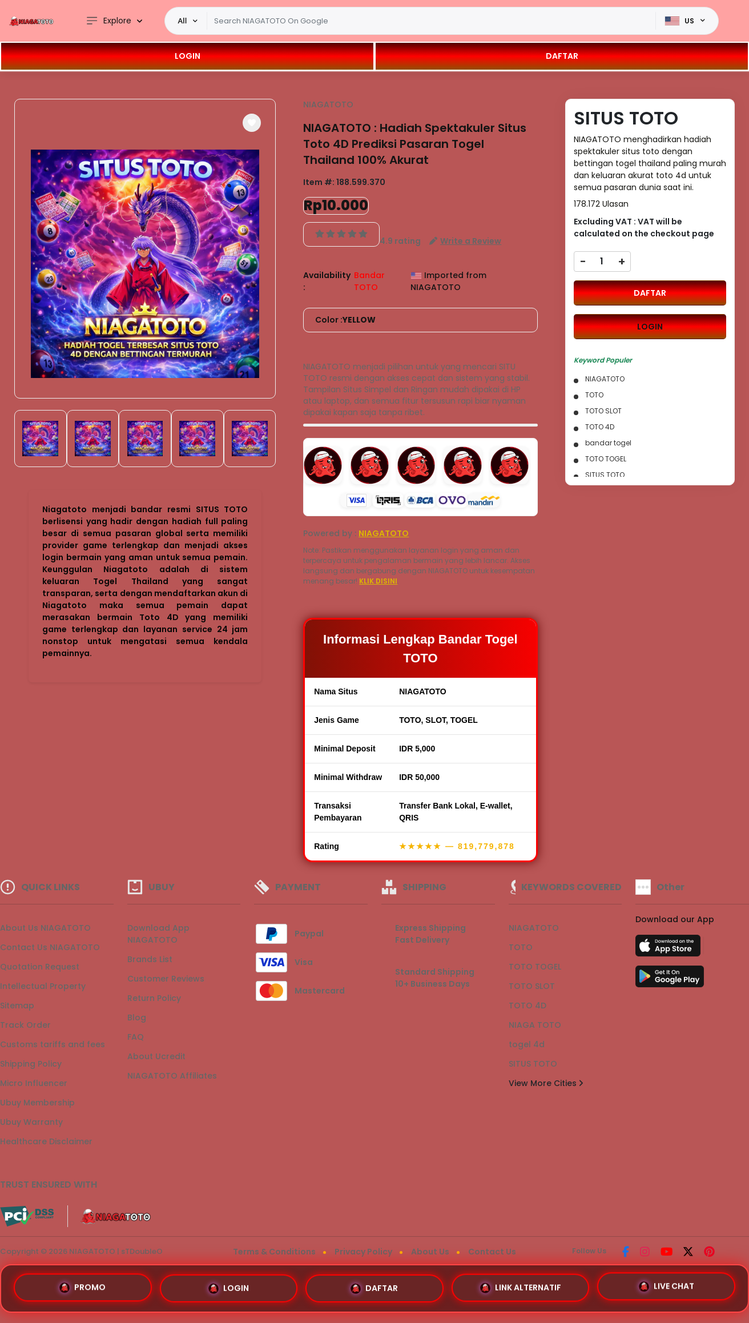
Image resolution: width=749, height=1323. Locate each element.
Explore (108, 20)
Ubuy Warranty (31, 1122)
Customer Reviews (165, 978)
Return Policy (154, 998)
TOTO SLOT (532, 986)
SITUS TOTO (533, 1063)
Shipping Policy (31, 1063)
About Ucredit (156, 1056)
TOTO (521, 947)
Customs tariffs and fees (52, 1044)
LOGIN (187, 56)
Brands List (149, 959)
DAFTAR (562, 56)
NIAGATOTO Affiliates (172, 1075)
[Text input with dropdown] (431, 21)
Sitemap (17, 1005)
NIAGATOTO (328, 104)
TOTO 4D (527, 1005)
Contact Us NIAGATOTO (50, 947)
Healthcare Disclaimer (46, 1141)
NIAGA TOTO (535, 1025)
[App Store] (669, 949)
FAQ (135, 1037)
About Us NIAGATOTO (45, 928)
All (182, 20)
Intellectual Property (43, 986)
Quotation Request (39, 966)
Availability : (327, 281)
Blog (136, 1017)
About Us (430, 1251)
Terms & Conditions (274, 1251)
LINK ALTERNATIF (520, 1285)
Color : (345, 320)
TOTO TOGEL (535, 966)
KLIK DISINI (378, 581)
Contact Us (492, 1251)
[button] (252, 123)
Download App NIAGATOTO (158, 934)
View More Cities (546, 1083)
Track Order (25, 1025)
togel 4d (527, 1044)
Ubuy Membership (37, 1102)
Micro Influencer (33, 1083)
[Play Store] (669, 980)
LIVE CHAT (666, 1284)
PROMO (82, 1288)
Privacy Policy (363, 1251)
